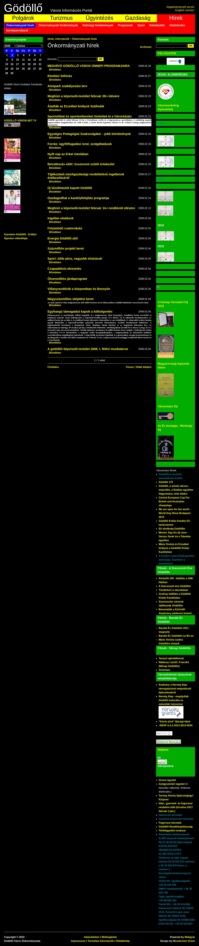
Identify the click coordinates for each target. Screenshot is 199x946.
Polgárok (23, 18)
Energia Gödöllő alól (63, 238)
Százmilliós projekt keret (66, 248)
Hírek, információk (58, 39)
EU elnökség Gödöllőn (172, 528)
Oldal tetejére (143, 367)
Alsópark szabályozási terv (67, 86)
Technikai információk (101, 941)
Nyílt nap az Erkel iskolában (68, 154)
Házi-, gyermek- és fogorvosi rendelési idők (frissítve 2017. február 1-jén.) (176, 807)
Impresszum (78, 941)
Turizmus (61, 18)
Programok (125, 25)
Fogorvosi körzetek (170, 822)
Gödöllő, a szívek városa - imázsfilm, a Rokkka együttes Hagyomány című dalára (176, 490)
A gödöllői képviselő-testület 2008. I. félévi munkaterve (88, 349)
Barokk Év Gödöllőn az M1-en (176, 635)
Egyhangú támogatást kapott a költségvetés (80, 311)
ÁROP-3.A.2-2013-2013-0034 (175, 725)
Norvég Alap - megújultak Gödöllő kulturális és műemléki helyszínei (173, 700)
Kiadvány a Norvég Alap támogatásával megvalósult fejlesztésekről (175, 688)
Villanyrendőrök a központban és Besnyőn (79, 289)
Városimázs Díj (168, 406)
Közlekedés (157, 25)
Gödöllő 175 (166, 482)
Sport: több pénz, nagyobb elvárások (75, 258)
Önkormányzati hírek (20, 25)
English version (184, 10)
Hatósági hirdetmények (98, 25)
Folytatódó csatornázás (65, 228)
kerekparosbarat (17, 30)
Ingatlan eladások (61, 218)
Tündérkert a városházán (173, 590)
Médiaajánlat (109, 937)
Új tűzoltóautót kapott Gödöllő (70, 188)
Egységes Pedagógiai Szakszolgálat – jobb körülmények (89, 134)
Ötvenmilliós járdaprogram (67, 278)
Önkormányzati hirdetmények (58, 25)
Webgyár (190, 937)
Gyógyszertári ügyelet (172, 784)
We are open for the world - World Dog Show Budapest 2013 (175, 513)
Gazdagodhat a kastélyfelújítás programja (78, 198)
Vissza (130, 367)
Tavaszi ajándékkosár (171, 658)
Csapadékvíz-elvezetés (64, 268)
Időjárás (163, 749)
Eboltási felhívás (60, 76)
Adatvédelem (92, 937)
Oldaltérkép (123, 941)
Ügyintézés (99, 18)
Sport (141, 25)
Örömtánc (164, 670)
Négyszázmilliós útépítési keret (71, 299)
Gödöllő (23, 8)
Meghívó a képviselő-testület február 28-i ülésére (83, 96)
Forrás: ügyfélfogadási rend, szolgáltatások (80, 144)
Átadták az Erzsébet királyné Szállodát (76, 106)
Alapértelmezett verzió (180, 7)
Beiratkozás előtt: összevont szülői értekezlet (81, 164)
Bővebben (55, 69)
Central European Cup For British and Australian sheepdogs (174, 501)
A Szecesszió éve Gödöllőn (175, 586)
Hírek (176, 18)
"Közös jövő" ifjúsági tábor (174, 721)
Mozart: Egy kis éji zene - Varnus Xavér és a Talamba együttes (174, 536)
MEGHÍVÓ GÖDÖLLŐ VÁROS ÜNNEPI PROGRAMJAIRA (89, 66)
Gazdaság (137, 18)
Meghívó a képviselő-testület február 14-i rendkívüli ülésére (91, 208)
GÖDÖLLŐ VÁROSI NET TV (20, 120)
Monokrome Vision (184, 941)
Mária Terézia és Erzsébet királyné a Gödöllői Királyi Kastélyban (174, 548)
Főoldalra (53, 367)
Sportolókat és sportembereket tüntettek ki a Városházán (90, 116)
